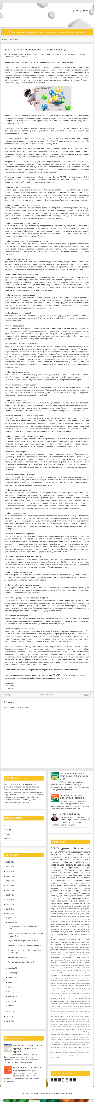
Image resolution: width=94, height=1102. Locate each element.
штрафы (57, 947)
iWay (81, 993)
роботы (65, 1042)
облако (82, 916)
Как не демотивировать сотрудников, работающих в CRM (74, 776)
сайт (5, 825)
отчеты (67, 857)
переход (61, 942)
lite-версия (87, 993)
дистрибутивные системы (81, 1006)
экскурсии (63, 914)
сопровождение (66, 929)
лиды (87, 865)
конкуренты (71, 939)
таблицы (72, 985)
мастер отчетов (65, 1016)
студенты (53, 1047)
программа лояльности (69, 927)
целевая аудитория (69, 1052)
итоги (53, 896)
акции (63, 1001)
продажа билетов (64, 960)
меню (72, 1016)
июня (10, 987)
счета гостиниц (62, 1047)
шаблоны (81, 929)
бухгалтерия (86, 937)
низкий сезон (86, 1019)
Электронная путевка (70, 970)
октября (11, 968)
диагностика (55, 950)
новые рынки (55, 1021)
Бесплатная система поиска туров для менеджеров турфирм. (27, 1048)
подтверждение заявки (82, 1026)
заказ (80, 1009)
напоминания (86, 978)
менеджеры (56, 857)
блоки (68, 924)
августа (11, 977)
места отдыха (76, 978)
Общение (67, 862)
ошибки (66, 980)
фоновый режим (85, 1050)
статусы (74, 1044)
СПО (55, 934)
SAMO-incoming (82, 862)
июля (10, 982)
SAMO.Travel (55, 993)
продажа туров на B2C (59, 1037)
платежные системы (72, 911)
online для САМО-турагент (60, 932)
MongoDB (74, 947)
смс (62, 1044)
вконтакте (8, 838)
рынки (71, 1042)
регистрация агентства (77, 1039)
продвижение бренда (74, 1037)
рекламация (55, 929)
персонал (87, 980)
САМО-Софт (60, 880)
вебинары (8, 830)
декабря (11, 918)
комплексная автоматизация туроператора (45, 54)
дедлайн (58, 1006)
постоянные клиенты (69, 873)
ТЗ (80, 947)
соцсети (80, 870)
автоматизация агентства (61, 875)
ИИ (60, 967)
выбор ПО (57, 867)
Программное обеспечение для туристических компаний (53, 1093)
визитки (70, 973)
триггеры (59, 988)
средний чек (67, 1044)
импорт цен (64, 950)
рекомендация (85, 960)
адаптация (82, 970)
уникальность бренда (72, 1050)
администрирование (58, 924)
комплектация (63, 952)
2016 (8, 909)
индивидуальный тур (57, 1011)
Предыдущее (86, 695)
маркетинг (77, 857)
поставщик (71, 983)
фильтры (76, 919)
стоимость (65, 985)
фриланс (58, 1052)
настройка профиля (57, 980)
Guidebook (67, 947)
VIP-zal (73, 993)
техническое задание (83, 985)
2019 (8, 895)
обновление (85, 883)
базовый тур (75, 937)
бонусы (87, 868)
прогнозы (54, 960)
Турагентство (82, 848)
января (11, 1006)
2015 (8, 914)
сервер (58, 1044)
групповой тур (55, 975)
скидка (60, 919)
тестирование (65, 898)
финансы (74, 901)
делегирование (67, 1006)
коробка (80, 939)
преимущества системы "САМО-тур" (76, 1032)
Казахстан (77, 996)
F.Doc (88, 929)
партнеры (54, 942)
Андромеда (77, 875)
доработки (86, 873)
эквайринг (54, 991)
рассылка (64, 860)
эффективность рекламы (76, 965)
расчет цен (85, 927)
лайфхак (87, 1014)
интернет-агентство (64, 903)
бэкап (88, 1001)
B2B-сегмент (75, 991)
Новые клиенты (69, 883)
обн (74, 1021)
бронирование (84, 901)
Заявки (87, 880)
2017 (8, 904)
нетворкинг (86, 955)
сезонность (55, 962)
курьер (66, 978)
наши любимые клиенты (59, 1019)
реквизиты (58, 1042)
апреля (11, 996)
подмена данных (68, 1026)
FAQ (81, 991)
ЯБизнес (87, 998)
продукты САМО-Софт (60, 878)
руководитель (60, 944)
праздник (87, 1029)
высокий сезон (85, 973)
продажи (55, 865)
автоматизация (57, 870)
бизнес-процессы (80, 1001)
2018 (8, 900)
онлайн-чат (54, 1024)
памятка (53, 1026)
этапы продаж (61, 991)
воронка (78, 906)
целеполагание (80, 988)
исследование (69, 1011)
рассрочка (54, 1039)
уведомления (86, 1047)
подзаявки (54, 927)
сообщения (64, 962)
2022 (8, 881)
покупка (77, 957)
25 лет (69, 991)
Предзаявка (69, 870)
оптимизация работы (71, 1024)
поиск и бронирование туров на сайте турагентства (67, 1029)
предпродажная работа (79, 852)
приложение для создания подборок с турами (75, 1034)
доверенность (55, 1009)
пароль (59, 1026)
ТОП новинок (79, 998)
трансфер (86, 962)
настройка (66, 901)
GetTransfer (86, 991)
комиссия (80, 1014)
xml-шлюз (62, 996)
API (52, 880)
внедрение (79, 865)
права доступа (84, 878)
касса (67, 1014)
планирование (85, 924)
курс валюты (59, 978)
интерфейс (70, 975)
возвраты (77, 973)
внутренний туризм (57, 1003)
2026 (8, 862)
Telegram (65, 993)
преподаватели (55, 1034)
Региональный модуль (58, 998)
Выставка (54, 967)
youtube (7, 834)
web (52, 906)
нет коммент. (22, 56)
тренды (53, 988)
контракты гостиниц (76, 952)
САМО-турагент (60, 848)
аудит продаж (69, 1001)
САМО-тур (62, 852)
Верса (70, 996)
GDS (69, 880)
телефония (78, 880)
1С (62, 947)
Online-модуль (66, 865)
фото (52, 1052)
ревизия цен (75, 960)
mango (53, 996)
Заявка (74, 898)
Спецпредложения (56, 970)
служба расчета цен (81, 903)
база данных (85, 947)
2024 (8, 871)
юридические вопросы (59, 1055)
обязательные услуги (83, 1021)
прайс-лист (86, 957)
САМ (68, 998)
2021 (8, 886)
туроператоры (72, 1047)
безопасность (70, 906)
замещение (86, 1009)
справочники (67, 919)
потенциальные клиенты (61, 893)
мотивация (73, 878)
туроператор (74, 867)
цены (88, 988)
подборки (59, 896)
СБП (72, 998)
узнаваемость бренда (58, 1050)
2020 (8, 890)
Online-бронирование (81, 893)
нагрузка (87, 1016)
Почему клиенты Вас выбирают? (21, 962)
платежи (87, 875)
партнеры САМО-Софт (76, 980)
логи (70, 978)
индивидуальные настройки (61, 916)
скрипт (83, 911)
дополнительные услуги (61, 891)
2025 (8, 867)
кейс (72, 924)
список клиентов (75, 944)
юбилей (87, 1052)
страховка (80, 1044)
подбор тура (55, 983)
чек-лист (81, 1052)
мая (9, 992)
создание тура (55, 985)
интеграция (56, 854)
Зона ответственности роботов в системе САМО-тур (37, 49)
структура (87, 1044)
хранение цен (69, 988)
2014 (8, 1012)
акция (88, 970)
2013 (8, 1016)
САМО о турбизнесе (70, 814)
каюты (73, 1014)
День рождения (59, 906)
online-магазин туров (77, 932)
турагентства (56, 885)
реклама (87, 896)
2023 (8, 876)
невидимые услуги (74, 1019)
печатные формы (57, 911)
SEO (60, 993)
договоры (62, 939)
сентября (12, 973)
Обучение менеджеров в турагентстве (23, 941)
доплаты (63, 975)
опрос (61, 1024)
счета (75, 929)
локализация (55, 1016)
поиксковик (63, 983)
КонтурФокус (86, 996)
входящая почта (69, 1003)
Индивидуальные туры (17, 957)
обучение (86, 891)
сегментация (86, 983)
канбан (61, 1014)
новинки (70, 854)
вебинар (54, 939)
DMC (88, 965)
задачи (53, 903)
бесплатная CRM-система (59, 973)
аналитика (55, 883)
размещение (86, 1037)
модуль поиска (62, 955)
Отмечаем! (86, 967)
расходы (60, 1039)
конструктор (79, 975)
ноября (11, 922)
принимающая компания (73, 942)
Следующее (7, 695)
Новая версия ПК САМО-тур (27, 1067)
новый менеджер (66, 1021)
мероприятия (80, 1016)
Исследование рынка (72, 967)
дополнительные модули (77, 888)
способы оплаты (75, 962)
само (76, 1042)
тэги (79, 1047)
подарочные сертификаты (61, 957)
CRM (54, 851)
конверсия (77, 891)
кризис (88, 939)
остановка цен (85, 1024)
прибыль (78, 983)
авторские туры (56, 1001)
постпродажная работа (73, 896)
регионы (66, 1039)
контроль (75, 916)
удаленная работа (58, 965)
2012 (8, 1021)
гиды (77, 1003)
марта (10, 1001)
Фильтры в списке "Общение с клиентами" (25, 945)
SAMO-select (84, 854)
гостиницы (55, 898)
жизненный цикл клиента (69, 1009)
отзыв (77, 924)
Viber (78, 993)
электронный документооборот (79, 914)
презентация (55, 1032)
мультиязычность (75, 955)
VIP (70, 993)
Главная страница (47, 695)
